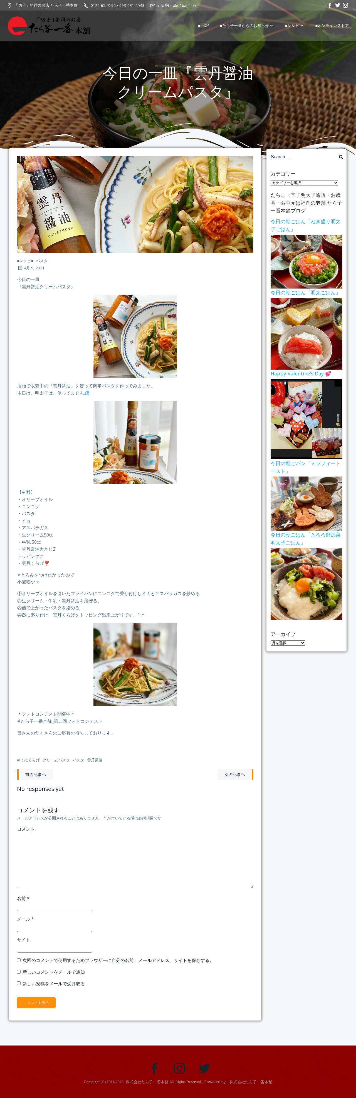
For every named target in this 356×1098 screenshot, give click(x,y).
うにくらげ (30, 761)
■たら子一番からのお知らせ (248, 26)
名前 (23, 899)
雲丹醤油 (95, 761)
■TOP (204, 26)
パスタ (42, 262)
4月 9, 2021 (30, 269)
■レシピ (295, 26)
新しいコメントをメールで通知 (54, 973)
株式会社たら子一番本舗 (147, 1084)
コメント (26, 830)
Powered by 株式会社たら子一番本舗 (238, 1084)
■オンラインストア (332, 26)
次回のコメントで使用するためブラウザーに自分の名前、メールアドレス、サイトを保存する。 (118, 962)
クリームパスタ (56, 761)
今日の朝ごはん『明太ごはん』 (305, 293)
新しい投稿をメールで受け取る (54, 985)
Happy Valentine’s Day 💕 (300, 375)
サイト (24, 941)
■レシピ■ (25, 262)
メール (25, 920)
